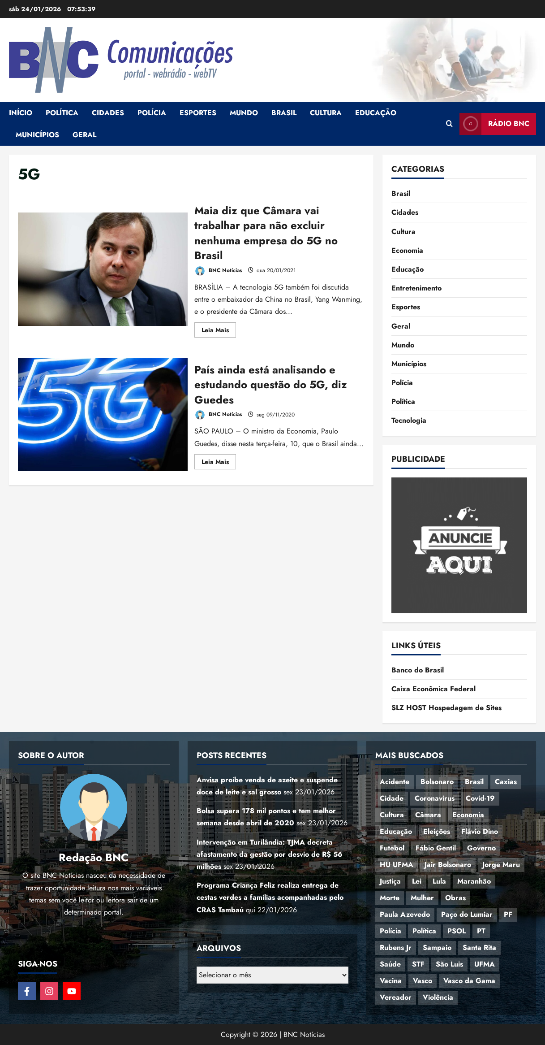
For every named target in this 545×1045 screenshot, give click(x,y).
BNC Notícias (218, 271)
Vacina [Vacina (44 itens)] (391, 981)
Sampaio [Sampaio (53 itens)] (437, 947)
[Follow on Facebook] (27, 991)
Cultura (326, 113)
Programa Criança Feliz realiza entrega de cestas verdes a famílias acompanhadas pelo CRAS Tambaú (270, 897)
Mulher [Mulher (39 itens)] (422, 898)
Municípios (37, 135)
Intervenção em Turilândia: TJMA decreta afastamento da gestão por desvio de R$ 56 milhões (270, 854)
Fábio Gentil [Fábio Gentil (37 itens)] (436, 848)
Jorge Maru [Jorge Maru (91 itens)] (501, 864)
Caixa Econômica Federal (433, 689)
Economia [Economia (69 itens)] (468, 815)
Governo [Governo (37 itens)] (481, 848)
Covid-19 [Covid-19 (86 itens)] (480, 798)
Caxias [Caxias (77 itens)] (506, 781)
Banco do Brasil (417, 670)
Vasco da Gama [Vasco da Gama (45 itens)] (469, 981)
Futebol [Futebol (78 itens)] (392, 848)
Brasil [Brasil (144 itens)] (474, 781)
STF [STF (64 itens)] (418, 964)
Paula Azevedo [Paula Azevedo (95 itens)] (405, 914)
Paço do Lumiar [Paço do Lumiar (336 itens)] (467, 914)
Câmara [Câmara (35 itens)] (428, 815)
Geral (84, 135)
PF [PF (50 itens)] (508, 914)
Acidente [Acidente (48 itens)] (394, 781)
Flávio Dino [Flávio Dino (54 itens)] (479, 831)
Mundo (244, 113)
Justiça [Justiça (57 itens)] (390, 881)
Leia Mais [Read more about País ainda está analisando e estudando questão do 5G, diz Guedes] (219, 463)
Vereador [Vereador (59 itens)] (396, 997)
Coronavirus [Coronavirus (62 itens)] (435, 798)
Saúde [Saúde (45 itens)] (390, 964)
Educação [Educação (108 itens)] (396, 831)
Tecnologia (408, 420)
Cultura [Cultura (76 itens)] (392, 815)
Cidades (108, 113)
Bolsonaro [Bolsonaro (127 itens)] (437, 781)
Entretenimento (416, 288)
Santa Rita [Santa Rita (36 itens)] (479, 947)
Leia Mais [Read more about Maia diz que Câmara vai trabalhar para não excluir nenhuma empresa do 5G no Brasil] (219, 331)
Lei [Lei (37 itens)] (416, 881)
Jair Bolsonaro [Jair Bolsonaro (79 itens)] (448, 864)
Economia (407, 250)
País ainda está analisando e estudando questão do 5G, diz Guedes (103, 414)
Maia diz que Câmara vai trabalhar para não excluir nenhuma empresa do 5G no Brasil (103, 269)
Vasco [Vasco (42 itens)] (422, 981)
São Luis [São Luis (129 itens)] (449, 964)
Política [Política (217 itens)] (424, 931)
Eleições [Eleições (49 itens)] (436, 831)
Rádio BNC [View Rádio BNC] (494, 124)
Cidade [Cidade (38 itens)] (391, 798)
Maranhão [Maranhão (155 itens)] (474, 881)
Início (20, 113)
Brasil (283, 113)
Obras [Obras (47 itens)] (455, 898)
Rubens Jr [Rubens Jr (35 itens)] (396, 947)
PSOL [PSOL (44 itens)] (456, 931)
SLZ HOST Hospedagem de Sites (446, 707)
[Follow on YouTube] (72, 991)
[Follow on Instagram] (49, 991)
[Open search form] (449, 124)
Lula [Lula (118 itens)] (439, 881)
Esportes (198, 113)
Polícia (151, 113)
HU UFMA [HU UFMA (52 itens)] (396, 864)
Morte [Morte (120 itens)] (389, 898)
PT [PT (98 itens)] (481, 931)
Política (62, 113)
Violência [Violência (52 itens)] (438, 997)
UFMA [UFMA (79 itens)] (484, 964)
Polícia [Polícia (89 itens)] (390, 931)
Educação (375, 113)
